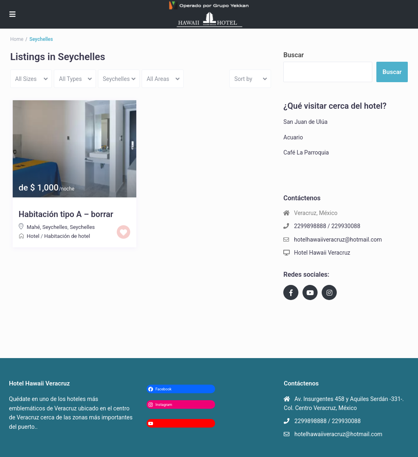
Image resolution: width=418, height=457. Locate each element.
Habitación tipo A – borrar (66, 214)
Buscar (293, 55)
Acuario (293, 137)
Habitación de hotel (67, 236)
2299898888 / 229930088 (327, 226)
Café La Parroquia (306, 152)
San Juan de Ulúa (305, 122)
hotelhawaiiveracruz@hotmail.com (338, 239)
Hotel (33, 236)
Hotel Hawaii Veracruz (322, 252)
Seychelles (82, 227)
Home (16, 39)
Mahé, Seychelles (47, 227)
